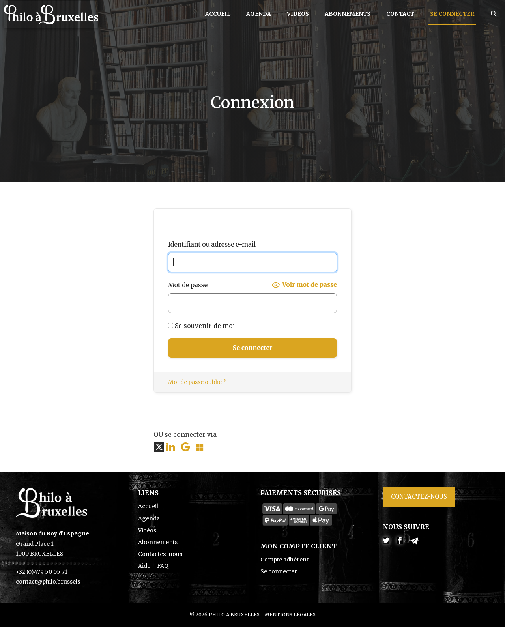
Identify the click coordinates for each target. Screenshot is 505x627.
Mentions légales (290, 615)
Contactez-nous (160, 554)
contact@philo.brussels (48, 581)
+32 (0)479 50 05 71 (41, 571)
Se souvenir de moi (201, 325)
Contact (400, 13)
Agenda (258, 13)
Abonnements (347, 13)
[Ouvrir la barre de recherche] (493, 14)
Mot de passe (188, 285)
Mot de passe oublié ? (197, 382)
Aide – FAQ (153, 565)
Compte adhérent (284, 559)
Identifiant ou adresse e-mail (212, 244)
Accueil (217, 13)
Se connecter (452, 13)
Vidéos (298, 13)
